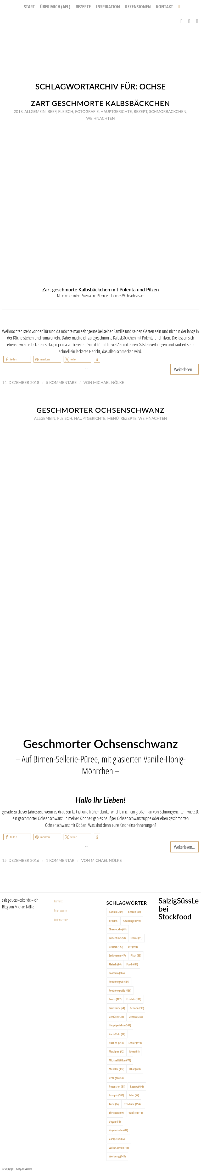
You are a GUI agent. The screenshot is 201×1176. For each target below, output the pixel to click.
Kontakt (58, 901)
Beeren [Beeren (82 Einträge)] (134, 912)
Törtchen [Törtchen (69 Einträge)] (116, 1113)
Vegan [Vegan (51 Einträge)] (115, 1121)
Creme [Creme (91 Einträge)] (136, 938)
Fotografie (87, 111)
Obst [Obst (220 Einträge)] (135, 1069)
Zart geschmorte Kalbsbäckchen (100, 103)
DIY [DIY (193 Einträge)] (133, 947)
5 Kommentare (61, 382)
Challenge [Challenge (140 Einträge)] (132, 921)
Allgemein (35, 111)
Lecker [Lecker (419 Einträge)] (135, 1043)
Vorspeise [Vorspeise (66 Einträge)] (117, 1139)
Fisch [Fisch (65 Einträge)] (136, 955)
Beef (52, 111)
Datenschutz (61, 919)
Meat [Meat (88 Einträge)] (134, 1051)
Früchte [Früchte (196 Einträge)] (133, 999)
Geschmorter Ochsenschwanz (100, 410)
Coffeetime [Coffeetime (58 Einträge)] (117, 938)
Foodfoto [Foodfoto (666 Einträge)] (117, 973)
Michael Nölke (108, 382)
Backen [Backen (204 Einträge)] (116, 912)
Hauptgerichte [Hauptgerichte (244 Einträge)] (120, 1025)
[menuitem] (29, 6)
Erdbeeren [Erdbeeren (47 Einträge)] (117, 955)
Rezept (140, 111)
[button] (17, 359)
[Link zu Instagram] (189, 21)
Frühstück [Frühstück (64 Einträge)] (117, 1008)
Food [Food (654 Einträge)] (132, 964)
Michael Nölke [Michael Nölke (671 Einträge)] (120, 1060)
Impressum (60, 910)
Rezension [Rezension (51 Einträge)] (117, 1086)
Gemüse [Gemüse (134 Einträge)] (116, 1017)
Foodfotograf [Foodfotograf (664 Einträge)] (119, 981)
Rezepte (129, 418)
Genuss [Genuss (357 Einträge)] (136, 1017)
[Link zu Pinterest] (197, 21)
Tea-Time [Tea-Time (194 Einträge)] (132, 1104)
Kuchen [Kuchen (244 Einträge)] (116, 1043)
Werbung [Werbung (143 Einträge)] (117, 1156)
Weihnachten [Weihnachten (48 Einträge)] (119, 1148)
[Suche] (178, 6)
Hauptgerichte (116, 111)
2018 (18, 111)
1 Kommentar (60, 860)
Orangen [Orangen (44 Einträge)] (116, 1078)
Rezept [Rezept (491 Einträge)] (137, 1086)
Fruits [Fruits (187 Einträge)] (115, 999)
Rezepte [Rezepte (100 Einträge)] (116, 1095)
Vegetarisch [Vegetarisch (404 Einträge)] (118, 1130)
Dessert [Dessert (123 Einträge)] (116, 947)
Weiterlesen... (184, 369)
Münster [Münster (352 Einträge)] (116, 1069)
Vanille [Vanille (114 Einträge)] (136, 1113)
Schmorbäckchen (167, 111)
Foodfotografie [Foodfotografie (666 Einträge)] (120, 990)
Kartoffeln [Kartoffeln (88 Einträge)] (117, 1034)
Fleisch (65, 111)
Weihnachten (100, 118)
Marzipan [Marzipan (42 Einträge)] (116, 1051)
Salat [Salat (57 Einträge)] (134, 1095)
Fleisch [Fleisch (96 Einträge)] (115, 964)
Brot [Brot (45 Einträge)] (113, 921)
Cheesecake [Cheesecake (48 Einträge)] (117, 929)
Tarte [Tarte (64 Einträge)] (114, 1104)
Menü (113, 418)
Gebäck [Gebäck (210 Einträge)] (137, 1008)
